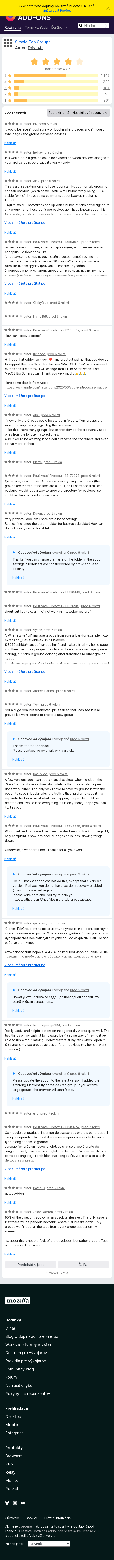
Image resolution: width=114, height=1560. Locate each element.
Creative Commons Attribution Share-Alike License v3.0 (59, 1531)
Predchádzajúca (30, 1264)
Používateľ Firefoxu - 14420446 (56, 592)
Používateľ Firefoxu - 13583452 (56, 1127)
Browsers (13, 1456)
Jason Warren (43, 1212)
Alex (36, 181)
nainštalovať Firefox (56, 10)
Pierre (37, 462)
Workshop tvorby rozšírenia (30, 1344)
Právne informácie (57, 1518)
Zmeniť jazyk (14, 1544)
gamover (39, 923)
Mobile (11, 1424)
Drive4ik (35, 47)
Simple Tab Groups (32, 42)
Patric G (39, 1188)
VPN (9, 1464)
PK (35, 124)
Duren (37, 513)
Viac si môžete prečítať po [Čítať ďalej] (24, 222)
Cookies (32, 1518)
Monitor (12, 1480)
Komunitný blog (19, 1369)
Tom (36, 704)
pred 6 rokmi (48, 124)
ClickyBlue (40, 303)
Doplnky (13, 1320)
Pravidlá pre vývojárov (25, 1361)
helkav (38, 152)
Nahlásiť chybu (18, 1385)
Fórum (11, 1377)
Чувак (37, 630)
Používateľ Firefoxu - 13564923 (56, 242)
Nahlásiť (10, 143)
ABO (36, 415)
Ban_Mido (40, 774)
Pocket (12, 1488)
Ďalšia (83, 1264)
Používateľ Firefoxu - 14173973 (56, 476)
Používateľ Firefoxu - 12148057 (56, 330)
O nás (10, 1328)
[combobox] (93, 25)
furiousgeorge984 (46, 1025)
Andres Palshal (43, 691)
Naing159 (40, 316)
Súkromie (12, 1518)
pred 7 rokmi (71, 1025)
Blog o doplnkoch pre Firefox (31, 1336)
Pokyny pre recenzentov (27, 1393)
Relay (10, 1472)
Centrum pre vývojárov (26, 1352)
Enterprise (14, 1433)
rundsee (39, 354)
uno (36, 1113)
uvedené (25, 1526)
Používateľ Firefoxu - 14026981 (56, 606)
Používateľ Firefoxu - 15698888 (56, 826)
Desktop (13, 1416)
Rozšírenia (12, 27)
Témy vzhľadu (36, 27)
